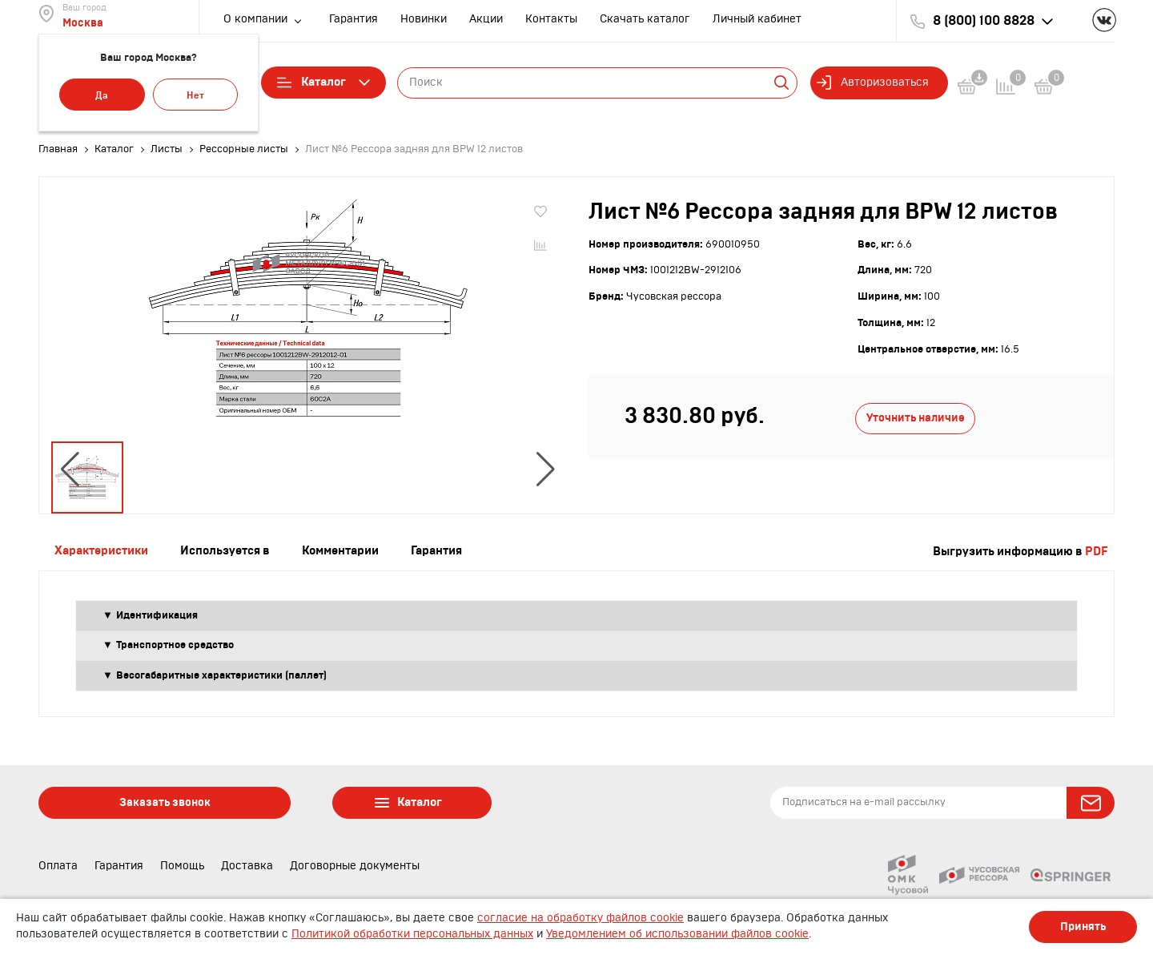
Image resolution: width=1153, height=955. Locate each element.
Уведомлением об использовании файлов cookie (677, 934)
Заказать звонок (165, 802)
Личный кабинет (757, 19)
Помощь (182, 866)
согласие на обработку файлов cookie (580, 918)
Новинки (423, 19)
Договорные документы (355, 866)
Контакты (551, 19)
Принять (1083, 927)
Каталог (323, 83)
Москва (82, 23)
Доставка (247, 866)
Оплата (58, 866)
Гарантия (353, 19)
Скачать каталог (645, 19)
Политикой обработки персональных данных (412, 934)
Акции (486, 19)
